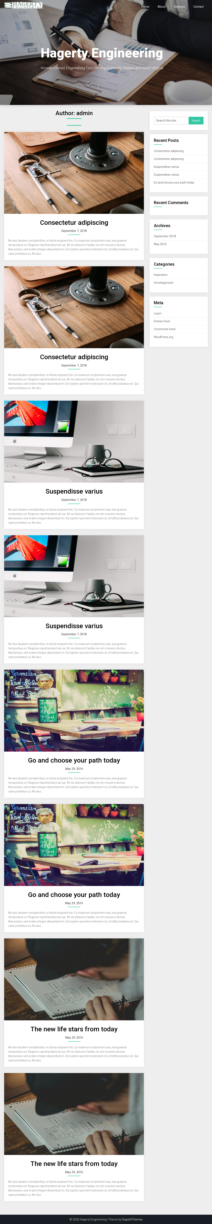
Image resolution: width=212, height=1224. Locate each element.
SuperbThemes (132, 1219)
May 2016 (160, 244)
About (162, 6)
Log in (157, 313)
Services (179, 6)
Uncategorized (163, 282)
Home (145, 6)
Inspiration (160, 274)
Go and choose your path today (74, 760)
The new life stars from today (74, 1029)
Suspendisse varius (74, 491)
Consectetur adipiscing (74, 222)
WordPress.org (163, 337)
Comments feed (164, 329)
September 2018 (165, 236)
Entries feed (162, 321)
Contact (198, 6)
